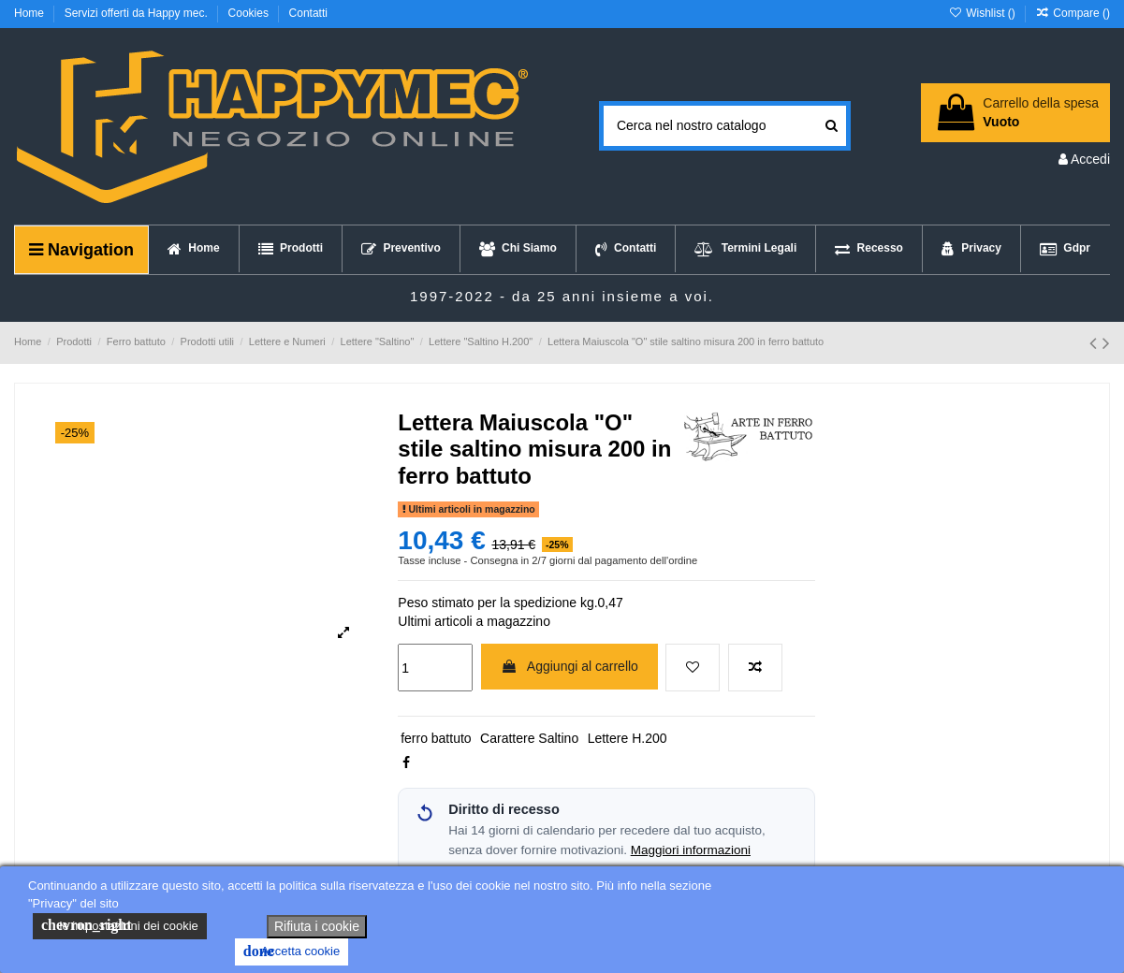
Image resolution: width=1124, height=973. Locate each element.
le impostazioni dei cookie (119, 925)
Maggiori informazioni (691, 850)
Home (30, 13)
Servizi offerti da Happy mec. (138, 13)
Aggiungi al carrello (569, 666)
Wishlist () (983, 13)
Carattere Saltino (529, 738)
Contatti (308, 13)
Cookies (250, 13)
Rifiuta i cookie (316, 926)
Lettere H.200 (627, 738)
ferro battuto (436, 738)
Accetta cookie (291, 951)
